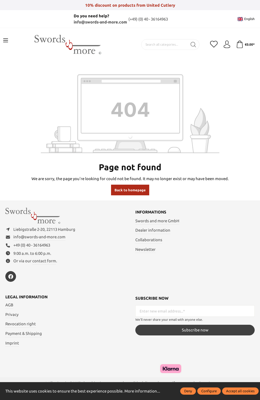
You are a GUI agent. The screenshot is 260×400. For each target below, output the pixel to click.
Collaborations (148, 239)
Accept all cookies (240, 391)
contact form (44, 262)
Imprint (12, 344)
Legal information (26, 298)
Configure (209, 391)
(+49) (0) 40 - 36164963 (148, 19)
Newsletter (145, 249)
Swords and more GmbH (157, 220)
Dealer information (152, 230)
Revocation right (20, 325)
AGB (9, 306)
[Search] (192, 44)
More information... (142, 391)
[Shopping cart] (245, 44)
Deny (188, 391)
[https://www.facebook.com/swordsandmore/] (10, 277)
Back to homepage (130, 190)
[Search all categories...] (163, 44)
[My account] (226, 44)
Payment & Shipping (23, 334)
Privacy (11, 316)
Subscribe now (195, 331)
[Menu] (6, 40)
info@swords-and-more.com (100, 22)
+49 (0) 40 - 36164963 (31, 246)
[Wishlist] (213, 44)
